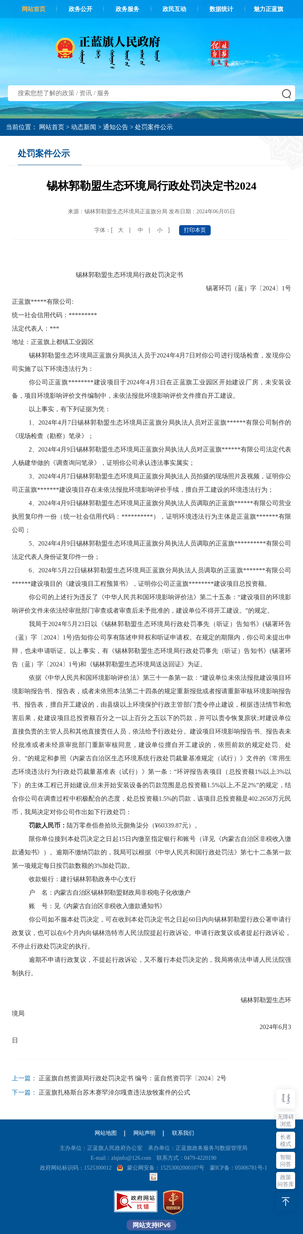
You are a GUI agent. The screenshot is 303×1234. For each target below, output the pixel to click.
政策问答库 (285, 1180)
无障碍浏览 (285, 1120)
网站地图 (106, 1133)
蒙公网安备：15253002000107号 (165, 1168)
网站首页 (33, 9)
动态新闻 (83, 127)
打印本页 (195, 230)
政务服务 (127, 9)
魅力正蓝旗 (268, 9)
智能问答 (285, 1160)
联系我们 (183, 1133)
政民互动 (174, 9)
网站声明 (144, 1133)
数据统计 (221, 9)
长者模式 (285, 1140)
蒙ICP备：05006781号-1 (238, 1168)
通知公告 (115, 127)
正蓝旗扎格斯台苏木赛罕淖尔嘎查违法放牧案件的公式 (114, 1092)
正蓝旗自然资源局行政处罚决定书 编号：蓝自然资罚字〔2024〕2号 (132, 1078)
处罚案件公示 (154, 127)
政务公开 (80, 9)
